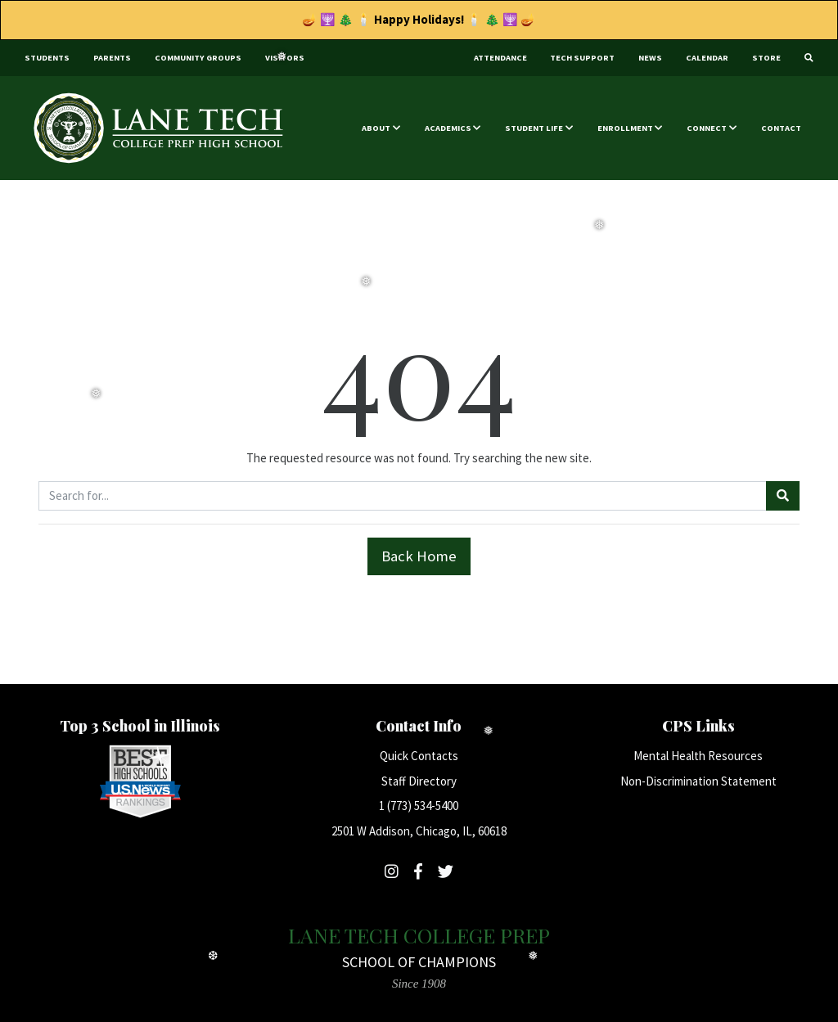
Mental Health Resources (698, 755)
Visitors (284, 57)
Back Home (419, 556)
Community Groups (198, 57)
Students (47, 57)
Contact (781, 128)
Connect (707, 128)
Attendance (500, 57)
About (376, 128)
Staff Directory (419, 781)
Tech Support (582, 57)
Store (766, 57)
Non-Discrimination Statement (698, 781)
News (650, 57)
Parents (112, 57)
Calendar (707, 57)
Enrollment (625, 128)
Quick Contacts (419, 755)
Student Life (534, 128)
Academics (448, 128)
